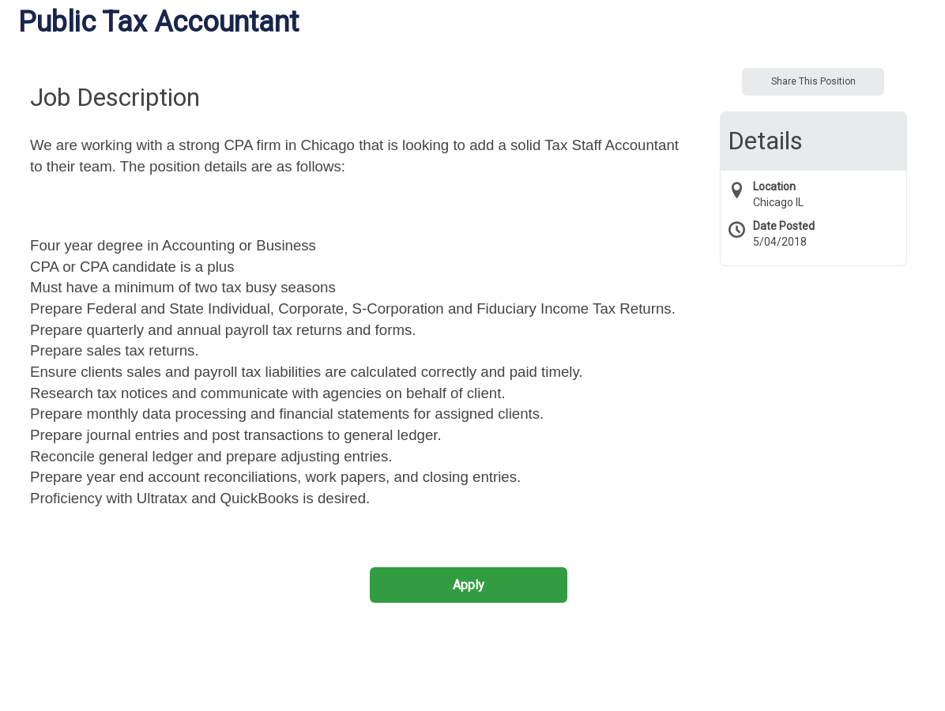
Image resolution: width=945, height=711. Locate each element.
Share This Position (813, 81)
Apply (468, 584)
